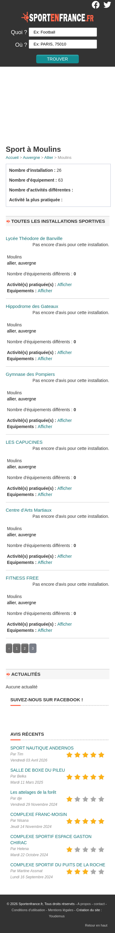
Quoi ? (19, 32)
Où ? (21, 45)
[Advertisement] (57, 105)
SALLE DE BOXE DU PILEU (37, 770)
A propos (84, 904)
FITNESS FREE (22, 578)
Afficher (64, 284)
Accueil (12, 157)
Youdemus (57, 916)
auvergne (27, 263)
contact (99, 904)
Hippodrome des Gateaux (32, 306)
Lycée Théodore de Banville (34, 238)
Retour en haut (96, 925)
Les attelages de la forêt (33, 792)
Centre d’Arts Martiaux (29, 510)
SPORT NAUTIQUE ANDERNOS (42, 748)
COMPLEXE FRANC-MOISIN (38, 814)
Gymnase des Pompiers (30, 374)
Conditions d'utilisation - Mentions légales (42, 910)
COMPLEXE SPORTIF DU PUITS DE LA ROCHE (57, 864)
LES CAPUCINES (24, 442)
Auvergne (31, 157)
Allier (48, 157)
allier (11, 263)
